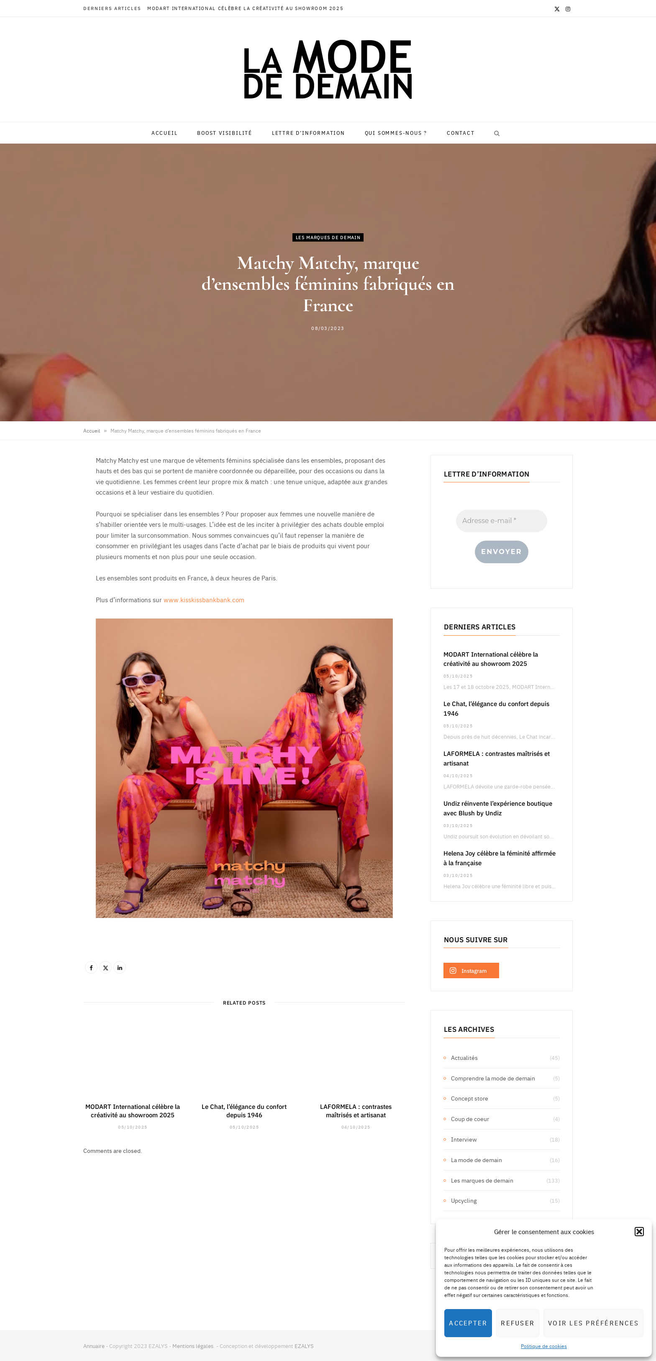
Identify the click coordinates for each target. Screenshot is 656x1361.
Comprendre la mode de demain (493, 1078)
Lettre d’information (308, 132)
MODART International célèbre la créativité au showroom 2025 (245, 8)
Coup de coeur (470, 1118)
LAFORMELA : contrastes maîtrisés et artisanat (356, 1110)
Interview (464, 1139)
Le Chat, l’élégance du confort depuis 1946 (244, 1110)
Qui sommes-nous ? (396, 132)
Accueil (164, 132)
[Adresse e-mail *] (501, 521)
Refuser (518, 1322)
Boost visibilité (224, 132)
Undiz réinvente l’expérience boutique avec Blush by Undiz (497, 808)
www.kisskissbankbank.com (204, 599)
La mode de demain (476, 1159)
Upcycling (464, 1200)
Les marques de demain (328, 237)
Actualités (464, 1057)
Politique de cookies (544, 1346)
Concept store (469, 1098)
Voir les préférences (593, 1322)
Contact (461, 132)
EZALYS (304, 1345)
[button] (639, 1231)
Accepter (468, 1322)
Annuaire (94, 1345)
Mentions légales (192, 1345)
